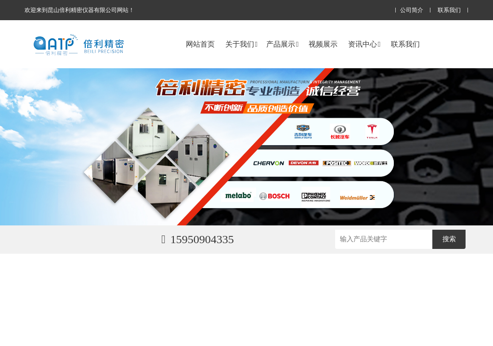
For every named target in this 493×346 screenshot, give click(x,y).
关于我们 (241, 44)
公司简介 (411, 10)
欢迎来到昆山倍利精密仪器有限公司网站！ (79, 10)
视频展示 (323, 44)
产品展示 (282, 44)
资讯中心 (364, 44)
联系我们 (449, 10)
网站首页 (200, 44)
